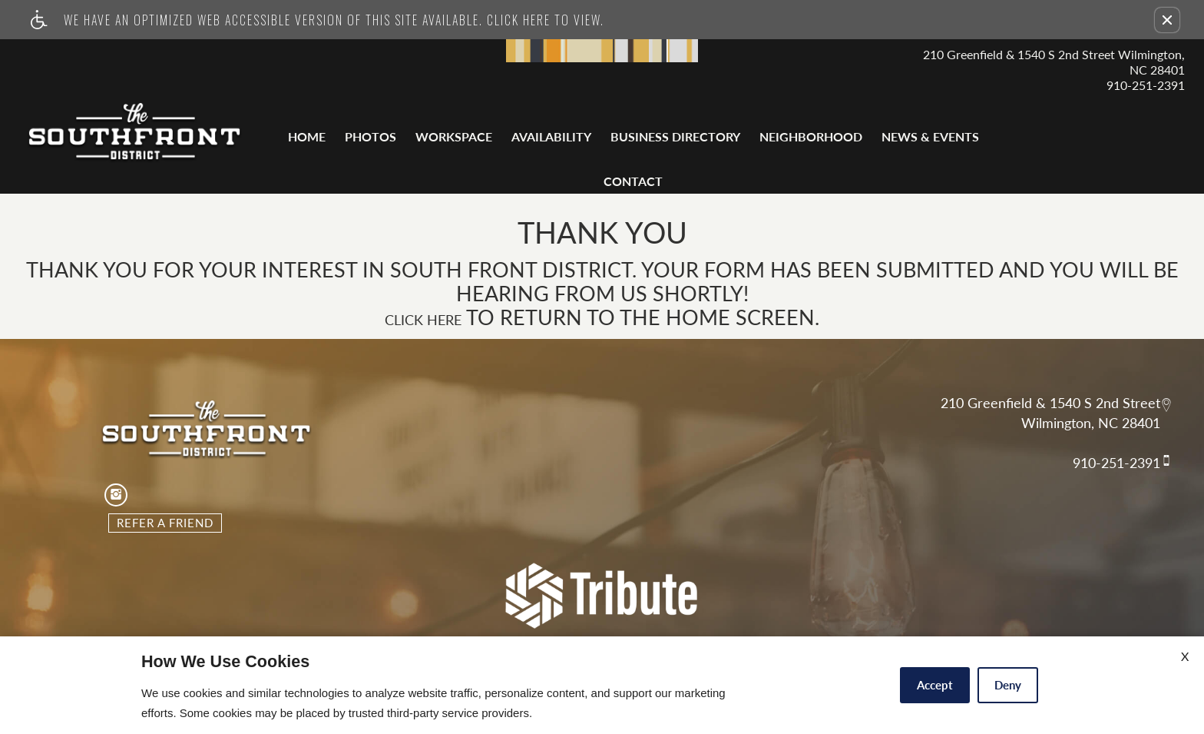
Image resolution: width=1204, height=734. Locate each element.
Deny (1007, 685)
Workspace (453, 136)
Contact (633, 181)
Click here (423, 320)
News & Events (930, 136)
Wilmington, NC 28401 (1090, 423)
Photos (370, 136)
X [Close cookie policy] (1185, 656)
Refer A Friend (165, 523)
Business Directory (675, 136)
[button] (1167, 20)
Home (307, 136)
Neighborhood (810, 136)
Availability (551, 136)
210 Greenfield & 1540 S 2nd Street (1050, 402)
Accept (935, 685)
